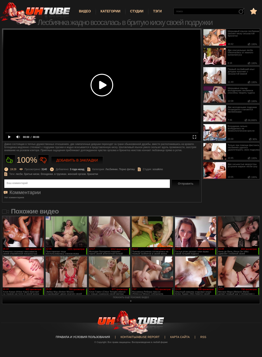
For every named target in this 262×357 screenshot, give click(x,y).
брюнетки (92, 174)
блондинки (47, 174)
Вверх (253, 336)
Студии (136, 11)
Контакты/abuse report (140, 337)
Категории (110, 11)
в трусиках (60, 174)
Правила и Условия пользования (83, 337)
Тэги (157, 11)
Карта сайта (180, 337)
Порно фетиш (127, 169)
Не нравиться (43, 160)
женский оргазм (77, 174)
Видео (85, 11)
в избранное (253, 11)
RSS (203, 337)
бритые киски (31, 174)
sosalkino (157, 169)
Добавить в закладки (77, 160)
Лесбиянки (111, 169)
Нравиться (9, 160)
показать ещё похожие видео (131, 297)
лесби (19, 174)
